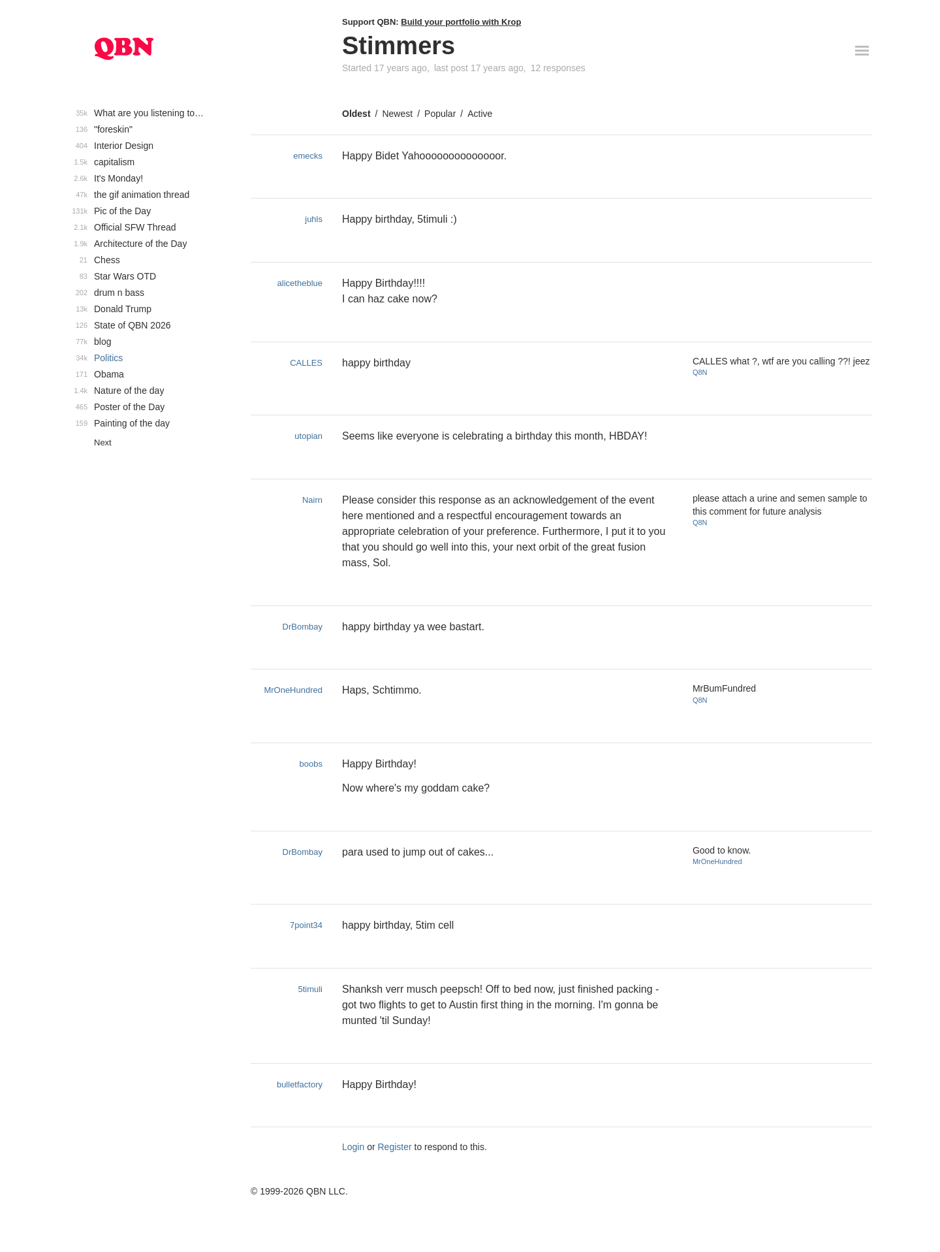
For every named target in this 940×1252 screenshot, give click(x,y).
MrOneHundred (293, 690)
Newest (397, 113)
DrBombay (302, 627)
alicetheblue (299, 283)
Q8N (700, 372)
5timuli (310, 989)
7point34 (306, 925)
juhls (313, 219)
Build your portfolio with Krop (461, 22)
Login (353, 1147)
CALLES (306, 363)
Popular (440, 113)
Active (479, 113)
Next (103, 442)
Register (395, 1147)
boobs (311, 764)
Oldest (356, 113)
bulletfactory (299, 1084)
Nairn (312, 500)
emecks (307, 156)
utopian (308, 436)
